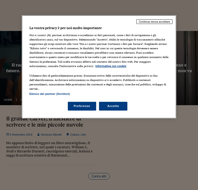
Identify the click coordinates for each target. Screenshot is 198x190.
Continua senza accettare (154, 21)
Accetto (113, 106)
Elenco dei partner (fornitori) (49, 93)
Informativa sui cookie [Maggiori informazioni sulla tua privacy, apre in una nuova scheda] (110, 65)
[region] (99, 66)
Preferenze (82, 106)
